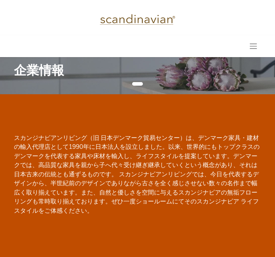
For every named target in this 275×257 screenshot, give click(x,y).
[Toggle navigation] (253, 46)
